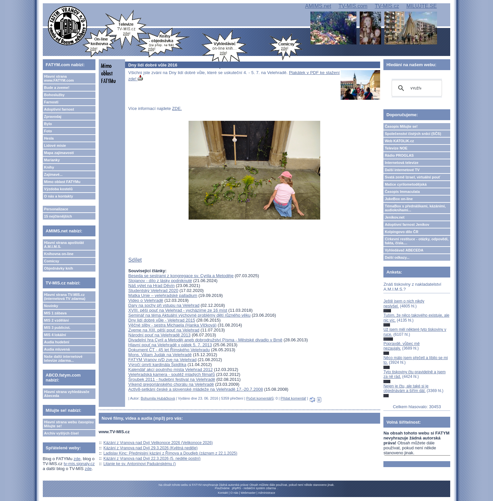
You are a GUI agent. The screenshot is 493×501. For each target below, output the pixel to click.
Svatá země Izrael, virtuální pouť (412, 177)
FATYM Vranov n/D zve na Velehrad (162, 359)
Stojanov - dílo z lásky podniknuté (160, 280)
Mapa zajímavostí (59, 153)
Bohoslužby (54, 95)
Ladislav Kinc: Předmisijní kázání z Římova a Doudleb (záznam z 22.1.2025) (170, 453)
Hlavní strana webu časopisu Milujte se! (69, 424)
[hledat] (415, 88)
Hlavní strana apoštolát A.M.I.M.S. (64, 245)
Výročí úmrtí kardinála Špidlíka (157, 364)
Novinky (51, 306)
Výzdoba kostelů (58, 189)
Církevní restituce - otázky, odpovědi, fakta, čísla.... (417, 241)
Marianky (52, 160)
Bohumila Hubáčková (158, 398)
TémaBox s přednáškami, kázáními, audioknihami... (415, 208)
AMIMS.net (318, 6)
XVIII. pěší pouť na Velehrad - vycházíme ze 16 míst (177, 310)
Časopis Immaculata (402, 192)
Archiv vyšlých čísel (61, 433)
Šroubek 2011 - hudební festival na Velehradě (171, 379)
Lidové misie (55, 145)
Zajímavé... (53, 174)
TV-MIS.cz (387, 6)
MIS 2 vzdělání (56, 320)
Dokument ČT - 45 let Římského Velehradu (169, 349)
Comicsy (51, 261)
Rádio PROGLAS (399, 155)
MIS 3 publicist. (57, 328)
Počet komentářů (259, 398)
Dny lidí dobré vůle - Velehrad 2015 (161, 320)
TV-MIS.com (352, 6)
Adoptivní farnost (59, 109)
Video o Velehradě (145, 300)
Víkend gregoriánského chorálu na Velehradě (171, 384)
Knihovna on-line (58, 254)
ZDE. (177, 108)
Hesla (49, 138)
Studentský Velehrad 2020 (153, 290)
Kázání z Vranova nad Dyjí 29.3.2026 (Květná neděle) (150, 448)
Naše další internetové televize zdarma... (63, 358)
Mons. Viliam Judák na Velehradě (160, 354)
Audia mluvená (57, 349)
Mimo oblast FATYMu (62, 182)
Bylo (48, 124)
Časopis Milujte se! (401, 126)
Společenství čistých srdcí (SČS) (413, 134)
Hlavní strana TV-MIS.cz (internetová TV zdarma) (64, 297)
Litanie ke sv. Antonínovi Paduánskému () (139, 463)
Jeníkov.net (394, 217)
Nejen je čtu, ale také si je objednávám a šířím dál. (405, 388)
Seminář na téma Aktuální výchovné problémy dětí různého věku (189, 315)
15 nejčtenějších (58, 216)
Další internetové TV (402, 170)
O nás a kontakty (58, 196)
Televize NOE (396, 148)
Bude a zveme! (56, 88)
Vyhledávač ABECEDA (404, 250)
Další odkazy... (397, 257)
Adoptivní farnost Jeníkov (407, 224)
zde (77, 458)
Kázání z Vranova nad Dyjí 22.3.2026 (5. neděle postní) (151, 458)
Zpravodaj (53, 117)
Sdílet (135, 260)
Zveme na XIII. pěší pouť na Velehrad (163, 330)
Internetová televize (401, 163)
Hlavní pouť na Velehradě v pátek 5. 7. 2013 (170, 344)
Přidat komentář (293, 398)
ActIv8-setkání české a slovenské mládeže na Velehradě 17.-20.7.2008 (195, 389)
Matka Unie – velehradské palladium (162, 295)
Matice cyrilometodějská (406, 184)
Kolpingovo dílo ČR (401, 232)
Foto (48, 131)
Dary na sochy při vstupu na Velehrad (163, 305)
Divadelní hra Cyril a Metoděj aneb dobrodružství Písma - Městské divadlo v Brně (205, 339)
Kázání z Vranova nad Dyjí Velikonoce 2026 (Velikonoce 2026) (158, 442)
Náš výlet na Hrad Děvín (151, 285)
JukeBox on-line (399, 199)
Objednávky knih (58, 268)
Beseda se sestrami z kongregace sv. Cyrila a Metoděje (181, 275)
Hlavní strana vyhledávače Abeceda (67, 394)
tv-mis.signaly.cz (79, 463)
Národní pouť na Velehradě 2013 (159, 334)
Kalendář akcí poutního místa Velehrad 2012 (170, 369)
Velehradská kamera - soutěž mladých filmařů (171, 374)
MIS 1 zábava (55, 313)
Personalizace (56, 209)
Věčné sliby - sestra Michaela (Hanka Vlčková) (172, 325)
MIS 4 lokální (55, 335)
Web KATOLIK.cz (399, 141)
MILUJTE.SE (421, 6)
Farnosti (51, 102)
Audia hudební (56, 342)
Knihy (49, 167)
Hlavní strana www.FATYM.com (59, 78)
